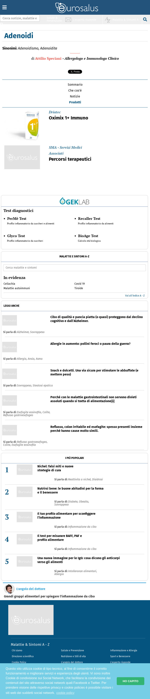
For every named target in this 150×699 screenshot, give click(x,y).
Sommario (75, 84)
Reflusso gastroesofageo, (32, 442)
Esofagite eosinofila (24, 445)
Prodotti (75, 102)
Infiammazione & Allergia (55, 27)
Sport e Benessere (120, 656)
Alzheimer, (23, 332)
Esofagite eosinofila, (30, 412)
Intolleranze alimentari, (82, 571)
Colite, (46, 412)
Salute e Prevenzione (72, 650)
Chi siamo (17, 650)
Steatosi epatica (43, 385)
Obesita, (84, 501)
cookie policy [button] (65, 692)
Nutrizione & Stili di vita (54, 34)
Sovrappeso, (25, 385)
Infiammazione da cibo (82, 526)
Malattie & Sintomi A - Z (30, 644)
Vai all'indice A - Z (134, 295)
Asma (39, 359)
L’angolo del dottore (72, 662)
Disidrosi (97, 479)
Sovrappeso (37, 332)
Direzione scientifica (23, 656)
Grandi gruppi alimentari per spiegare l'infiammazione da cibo (49, 596)
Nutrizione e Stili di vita (73, 656)
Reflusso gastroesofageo (18, 415)
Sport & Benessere (53, 42)
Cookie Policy (19, 662)
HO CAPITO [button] (130, 681)
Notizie (75, 96)
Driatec (55, 112)
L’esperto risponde (120, 662)
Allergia (59, 574)
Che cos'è (75, 90)
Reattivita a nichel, (80, 479)
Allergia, (22, 359)
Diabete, (73, 501)
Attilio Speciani (48, 58)
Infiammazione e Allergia (123, 650)
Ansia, (32, 359)
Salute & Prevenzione (54, 19)
